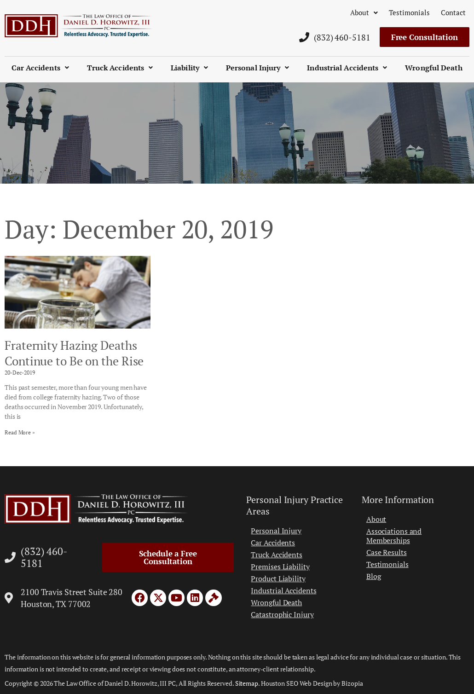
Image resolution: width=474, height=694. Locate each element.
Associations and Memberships (394, 535)
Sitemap (246, 683)
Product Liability (278, 578)
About (364, 12)
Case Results (386, 552)
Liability (189, 68)
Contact (453, 12)
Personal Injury (257, 68)
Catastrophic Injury (282, 614)
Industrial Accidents (347, 68)
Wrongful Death (433, 68)
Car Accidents (40, 68)
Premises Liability (280, 566)
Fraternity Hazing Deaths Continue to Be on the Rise (74, 353)
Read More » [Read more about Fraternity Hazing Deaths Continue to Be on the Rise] (20, 432)
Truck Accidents (120, 68)
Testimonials (409, 12)
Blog (373, 576)
